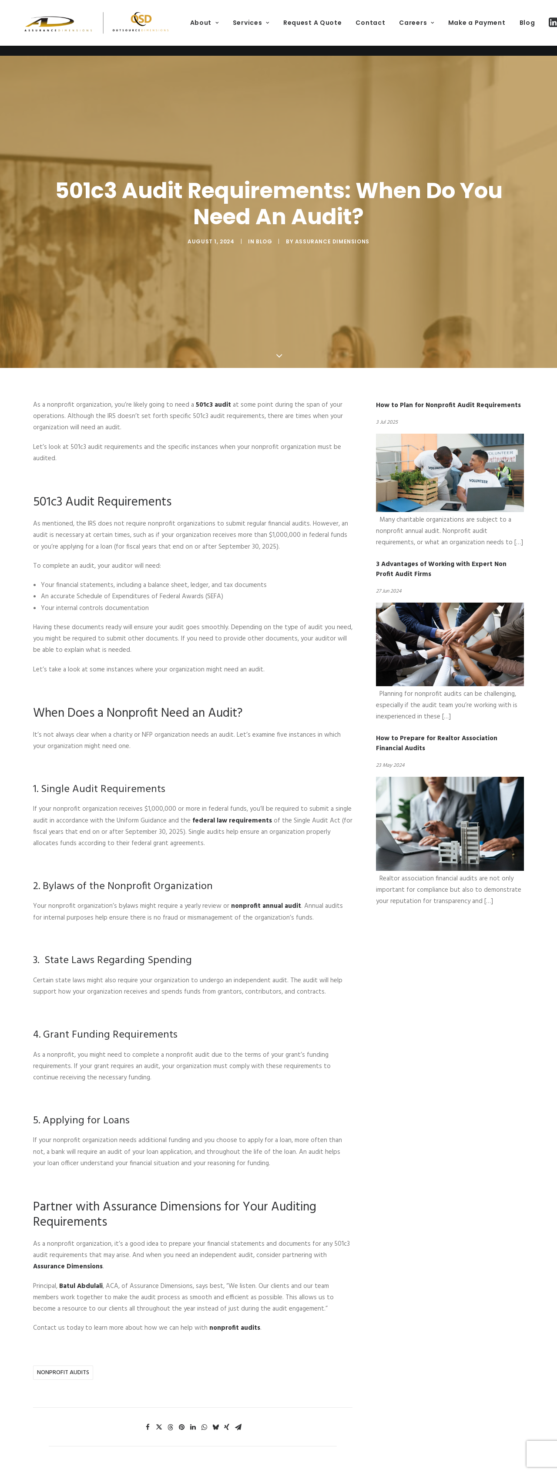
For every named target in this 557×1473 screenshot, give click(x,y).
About (255, 28)
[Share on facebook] (147, 1405)
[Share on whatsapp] (204, 1405)
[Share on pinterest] (181, 1405)
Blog (264, 230)
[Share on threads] (170, 1405)
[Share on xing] (226, 1405)
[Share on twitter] (159, 1405)
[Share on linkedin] (193, 1405)
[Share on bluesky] (215, 1405)
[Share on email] (238, 1405)
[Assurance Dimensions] (122, 28)
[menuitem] (255, 28)
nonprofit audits (63, 1351)
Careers (467, 28)
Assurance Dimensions (332, 230)
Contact (421, 28)
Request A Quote (363, 28)
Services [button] (301, 28)
